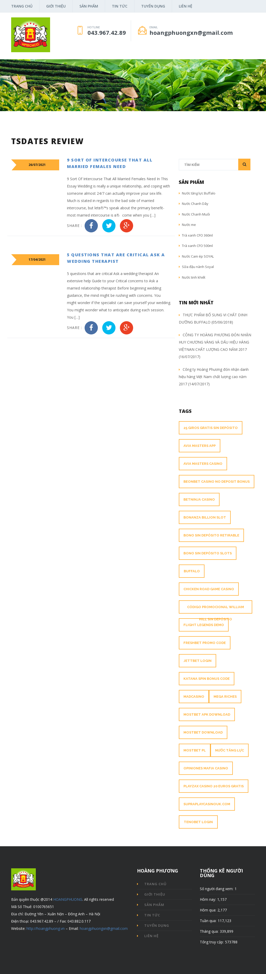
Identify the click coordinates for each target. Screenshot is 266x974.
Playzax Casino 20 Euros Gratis (213, 786)
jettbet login (197, 661)
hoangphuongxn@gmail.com (104, 928)
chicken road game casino (208, 589)
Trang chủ (21, 6)
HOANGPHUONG (67, 899)
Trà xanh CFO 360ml (196, 235)
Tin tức (119, 6)
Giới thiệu (56, 6)
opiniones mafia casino (205, 768)
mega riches (225, 696)
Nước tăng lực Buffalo (197, 193)
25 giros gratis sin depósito (210, 428)
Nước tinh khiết (192, 277)
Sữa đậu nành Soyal (196, 266)
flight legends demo (203, 625)
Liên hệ (185, 6)
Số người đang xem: (216, 888)
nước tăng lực (229, 750)
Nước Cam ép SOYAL (196, 256)
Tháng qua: (209, 931)
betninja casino (199, 499)
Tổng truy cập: (212, 941)
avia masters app (199, 446)
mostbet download (203, 732)
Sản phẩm (88, 6)
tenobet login (198, 822)
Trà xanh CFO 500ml (196, 245)
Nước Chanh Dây (193, 203)
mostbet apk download (206, 714)
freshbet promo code (204, 643)
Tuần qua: (208, 920)
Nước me (187, 224)
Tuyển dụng (153, 6)
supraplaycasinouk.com (206, 804)
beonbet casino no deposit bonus (216, 481)
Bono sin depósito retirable (211, 535)
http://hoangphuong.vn (45, 928)
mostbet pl (194, 750)
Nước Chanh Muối (194, 214)
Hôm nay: (208, 899)
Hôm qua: (208, 910)
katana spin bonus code (206, 679)
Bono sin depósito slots (207, 553)
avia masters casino (202, 464)
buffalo (192, 571)
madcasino (193, 696)
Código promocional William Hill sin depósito (215, 613)
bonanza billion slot (204, 517)
